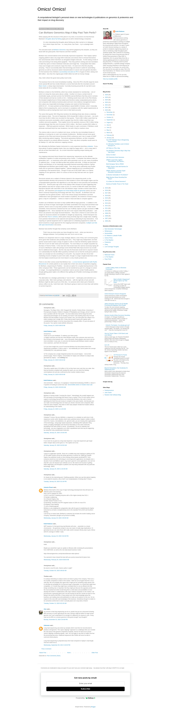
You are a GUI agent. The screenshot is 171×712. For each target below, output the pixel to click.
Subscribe (85, 689)
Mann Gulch (43, 86)
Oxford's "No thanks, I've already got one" (118, 325)
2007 (106, 218)
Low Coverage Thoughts (112, 246)
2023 (106, 102)
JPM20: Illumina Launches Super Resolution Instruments (115, 171)
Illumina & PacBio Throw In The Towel (117, 184)
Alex (45, 609)
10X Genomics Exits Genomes (115, 157)
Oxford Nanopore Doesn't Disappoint (115, 294)
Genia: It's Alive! (111, 155)
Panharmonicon (109, 390)
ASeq (106, 244)
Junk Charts (108, 392)
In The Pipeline (109, 240)
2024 (106, 100)
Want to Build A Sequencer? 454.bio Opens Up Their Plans (122, 280)
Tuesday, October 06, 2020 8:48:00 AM (55, 570)
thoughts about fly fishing (54, 39)
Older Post (95, 652)
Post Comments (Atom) (53, 655)
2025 (106, 97)
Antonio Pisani (48, 487)
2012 (106, 205)
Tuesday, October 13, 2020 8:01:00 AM (55, 603)
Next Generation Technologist (113, 229)
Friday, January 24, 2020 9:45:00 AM (54, 374)
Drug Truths (108, 259)
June (108, 127)
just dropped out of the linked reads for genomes (70, 190)
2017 (106, 193)
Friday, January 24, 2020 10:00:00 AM (55, 387)
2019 (106, 188)
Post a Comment (46, 649)
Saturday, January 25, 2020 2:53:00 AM (55, 432)
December (110, 112)
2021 (106, 107)
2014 (106, 200)
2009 (106, 213)
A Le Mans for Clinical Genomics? (116, 181)
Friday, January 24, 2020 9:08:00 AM (54, 325)
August (109, 122)
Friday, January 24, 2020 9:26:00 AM (54, 360)
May (108, 130)
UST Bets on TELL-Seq (113, 148)
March (109, 132)
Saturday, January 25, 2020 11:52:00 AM (55, 469)
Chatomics (108, 242)
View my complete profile (110, 79)
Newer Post (42, 652)
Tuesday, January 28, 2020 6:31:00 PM (55, 481)
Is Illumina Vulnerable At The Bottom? (117, 175)
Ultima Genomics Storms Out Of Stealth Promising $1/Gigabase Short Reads (116, 304)
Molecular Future (109, 255)
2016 (106, 195)
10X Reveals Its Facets (120, 355)
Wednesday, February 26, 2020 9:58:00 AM (56, 559)
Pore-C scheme (53, 217)
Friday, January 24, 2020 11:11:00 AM (55, 409)
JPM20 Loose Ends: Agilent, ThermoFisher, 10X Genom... (115, 160)
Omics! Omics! (52, 9)
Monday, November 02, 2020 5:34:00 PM (56, 619)
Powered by (85, 698)
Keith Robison (48, 331)
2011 (106, 208)
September (110, 120)
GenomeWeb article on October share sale (80, 385)
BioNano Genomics (59, 50)
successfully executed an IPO (68, 72)
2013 (106, 203)
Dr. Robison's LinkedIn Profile (113, 235)
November (110, 115)
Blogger (93, 707)
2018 (106, 190)
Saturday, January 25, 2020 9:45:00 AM (55, 445)
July (108, 125)
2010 (106, 211)
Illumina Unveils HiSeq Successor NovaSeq (117, 315)
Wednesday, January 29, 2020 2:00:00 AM (56, 518)
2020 (106, 110)
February (109, 135)
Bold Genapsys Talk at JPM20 (115, 164)
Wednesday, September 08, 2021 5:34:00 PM (57, 645)
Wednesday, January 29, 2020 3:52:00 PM (56, 536)
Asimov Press (109, 238)
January (109, 137)
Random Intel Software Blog (113, 395)
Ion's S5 (107, 345)
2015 (106, 198)
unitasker (90, 146)
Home (69, 652)
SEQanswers (108, 231)
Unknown (47, 625)
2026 (106, 94)
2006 (106, 221)
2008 (106, 216)
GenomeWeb (108, 233)
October (109, 117)
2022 (106, 105)
